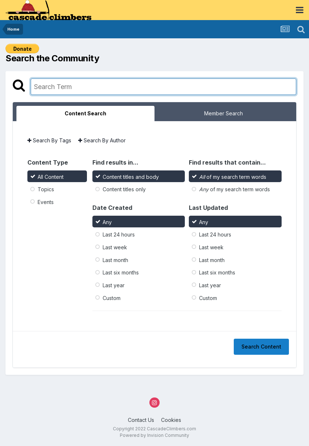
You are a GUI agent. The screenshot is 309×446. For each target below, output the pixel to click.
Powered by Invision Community (154, 435)
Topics (46, 189)
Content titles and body (131, 176)
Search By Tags (49, 140)
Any (107, 222)
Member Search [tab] (223, 113)
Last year (114, 285)
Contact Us (141, 420)
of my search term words (232, 176)
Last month (115, 260)
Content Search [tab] (85, 113)
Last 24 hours (119, 234)
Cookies (171, 420)
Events (46, 202)
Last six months (121, 272)
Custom (112, 298)
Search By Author (102, 140)
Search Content (261, 346)
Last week (115, 247)
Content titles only (124, 189)
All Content (51, 176)
